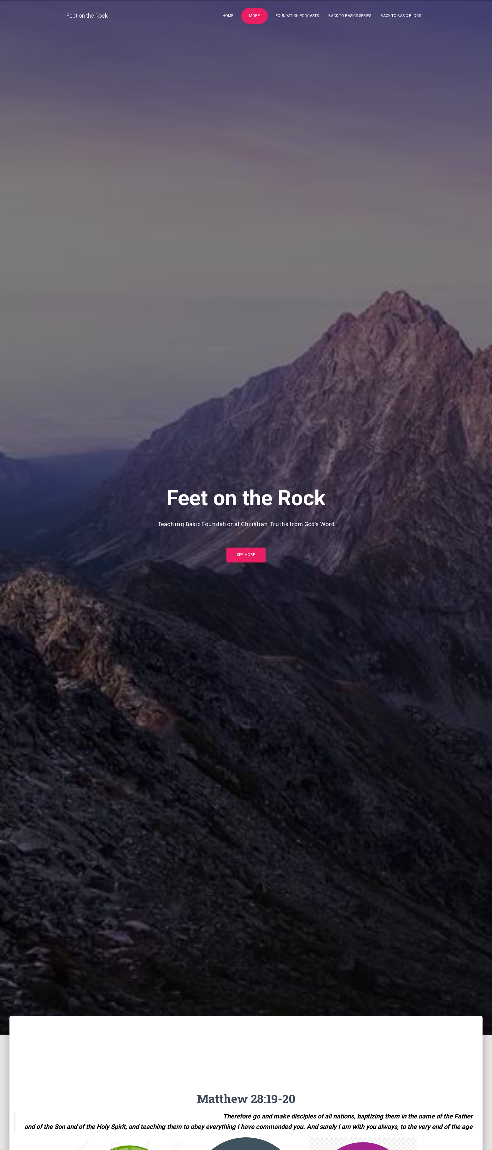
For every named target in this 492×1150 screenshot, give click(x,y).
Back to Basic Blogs (401, 16)
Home (228, 16)
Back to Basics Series (349, 16)
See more (246, 555)
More (254, 16)
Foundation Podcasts (297, 16)
